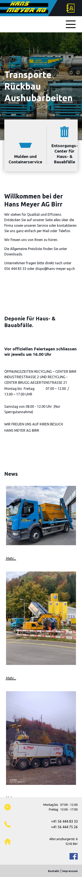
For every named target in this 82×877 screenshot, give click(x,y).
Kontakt (53, 870)
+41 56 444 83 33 (64, 821)
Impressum (70, 870)
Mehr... (11, 558)
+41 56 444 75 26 (64, 827)
